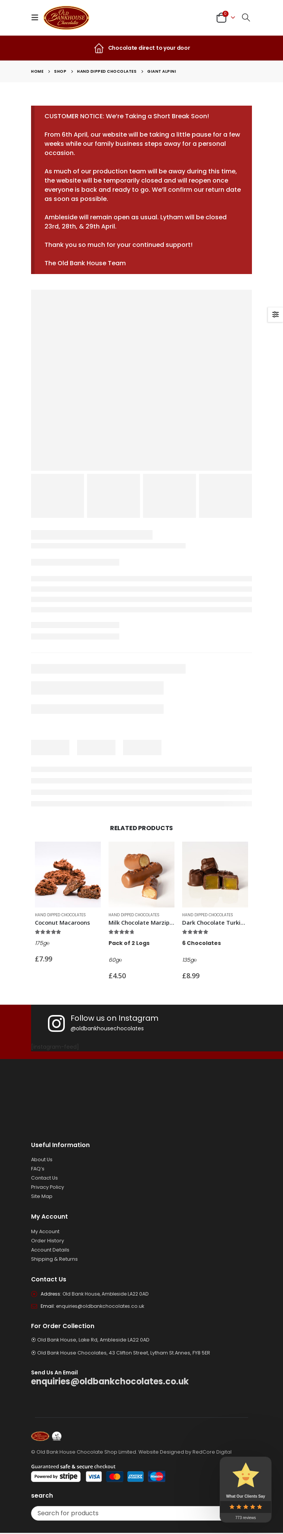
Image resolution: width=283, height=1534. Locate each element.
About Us (42, 1159)
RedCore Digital (212, 1453)
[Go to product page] (68, 874)
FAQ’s (37, 1168)
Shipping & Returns (54, 1259)
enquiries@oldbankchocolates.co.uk (101, 1307)
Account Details (50, 1250)
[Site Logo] (66, 18)
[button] (37, 17)
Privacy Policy (47, 1187)
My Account (45, 1231)
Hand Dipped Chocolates (60, 915)
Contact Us (44, 1178)
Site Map (42, 1196)
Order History (47, 1240)
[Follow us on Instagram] (163, 1023)
